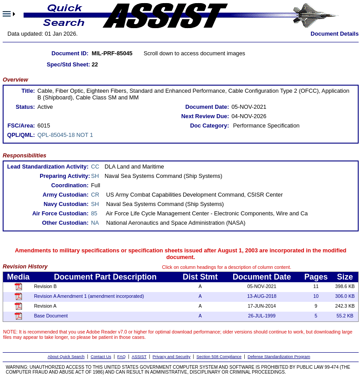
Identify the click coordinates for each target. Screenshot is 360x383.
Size (345, 276)
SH (95, 176)
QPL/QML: (21, 135)
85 (94, 213)
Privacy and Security (171, 356)
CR (95, 194)
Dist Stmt (200, 276)
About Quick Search (66, 356)
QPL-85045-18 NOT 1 (65, 135)
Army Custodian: (66, 194)
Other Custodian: (65, 222)
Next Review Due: (205, 116)
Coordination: (70, 185)
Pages (316, 276)
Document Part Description (105, 276)
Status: (25, 106)
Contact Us (101, 356)
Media (18, 276)
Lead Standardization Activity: (48, 166)
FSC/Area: (21, 125)
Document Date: (207, 106)
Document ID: (70, 53)
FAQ (121, 356)
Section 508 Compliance (219, 356)
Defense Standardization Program (278, 356)
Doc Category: (209, 125)
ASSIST (139, 356)
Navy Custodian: (66, 204)
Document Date (262, 276)
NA (95, 222)
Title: (28, 90)
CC (95, 166)
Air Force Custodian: (60, 213)
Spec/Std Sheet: (68, 64)
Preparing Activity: (65, 176)
